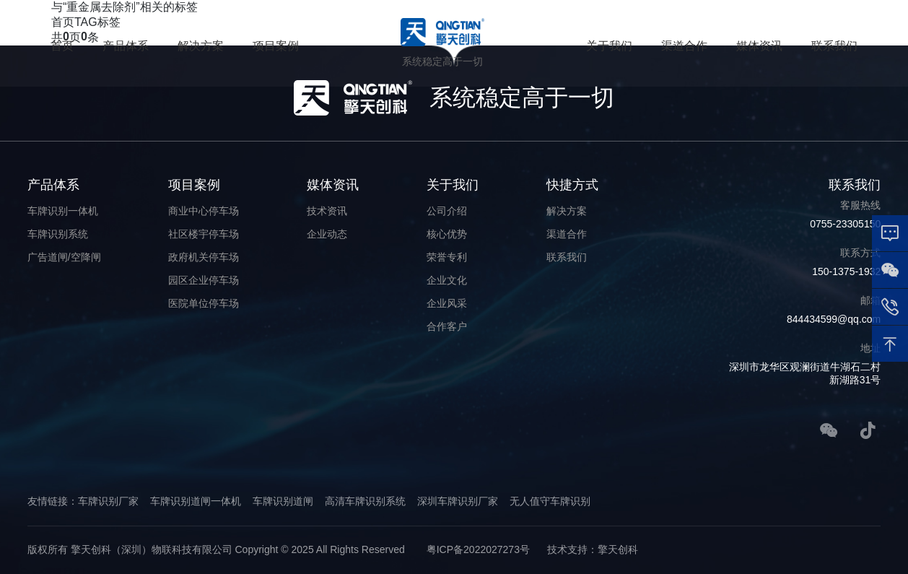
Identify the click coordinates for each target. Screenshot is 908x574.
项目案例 (276, 46)
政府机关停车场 (203, 257)
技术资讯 (327, 211)
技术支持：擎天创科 (592, 549)
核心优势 (447, 234)
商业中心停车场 (203, 211)
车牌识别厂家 (108, 501)
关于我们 (609, 46)
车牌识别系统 (57, 234)
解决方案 (201, 46)
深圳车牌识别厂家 (457, 501)
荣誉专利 (447, 257)
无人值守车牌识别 (550, 501)
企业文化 (447, 280)
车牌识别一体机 (62, 211)
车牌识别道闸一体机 (195, 501)
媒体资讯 (759, 46)
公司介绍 (447, 211)
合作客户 (447, 326)
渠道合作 (684, 46)
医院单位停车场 (203, 303)
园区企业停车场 (203, 280)
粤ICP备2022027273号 (478, 549)
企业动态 (327, 234)
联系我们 (834, 46)
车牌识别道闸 (283, 501)
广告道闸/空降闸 (64, 257)
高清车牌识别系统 (365, 501)
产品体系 (125, 46)
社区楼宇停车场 (203, 234)
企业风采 (447, 303)
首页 (62, 46)
